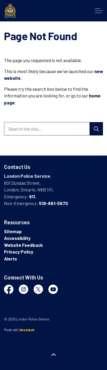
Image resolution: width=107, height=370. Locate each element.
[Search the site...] (53, 128)
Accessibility (17, 238)
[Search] (96, 128)
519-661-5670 (53, 203)
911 (32, 196)
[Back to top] (53, 355)
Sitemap (13, 231)
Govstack (26, 330)
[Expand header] (99, 10)
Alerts (10, 258)
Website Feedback (23, 245)
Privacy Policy (18, 251)
